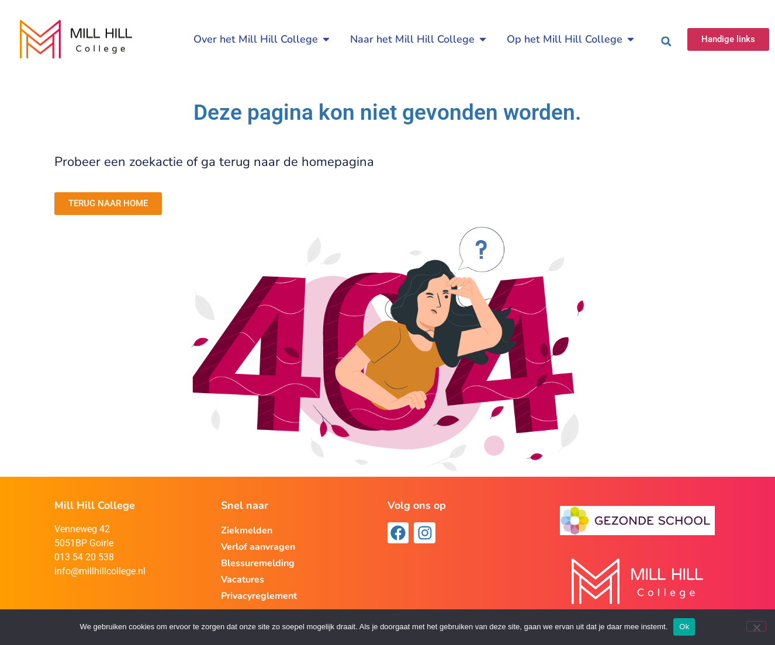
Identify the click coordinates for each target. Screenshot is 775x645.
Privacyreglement (259, 595)
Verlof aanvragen (258, 546)
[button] (666, 41)
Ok (684, 626)
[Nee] (756, 626)
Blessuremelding (258, 563)
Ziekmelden (246, 530)
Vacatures (242, 579)
